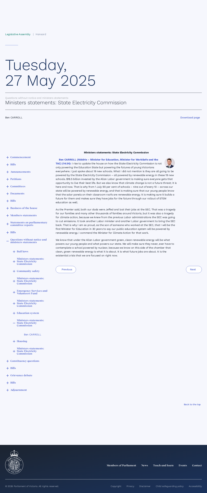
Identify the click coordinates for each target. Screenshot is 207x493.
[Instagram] (178, 472)
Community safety (28, 271)
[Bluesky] (200, 472)
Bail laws (22, 252)
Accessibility (195, 486)
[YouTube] (193, 472)
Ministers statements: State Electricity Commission (30, 261)
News (144, 465)
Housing (22, 341)
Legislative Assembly (17, 34)
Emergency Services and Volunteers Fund (32, 292)
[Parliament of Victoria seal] (14, 462)
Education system (28, 313)
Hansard (41, 34)
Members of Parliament (121, 465)
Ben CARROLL (32, 334)
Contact (197, 465)
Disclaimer (145, 486)
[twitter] (164, 472)
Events (183, 465)
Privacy (130, 486)
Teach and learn (163, 465)
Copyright (116, 486)
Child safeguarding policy (170, 486)
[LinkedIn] (171, 472)
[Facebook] (185, 472)
